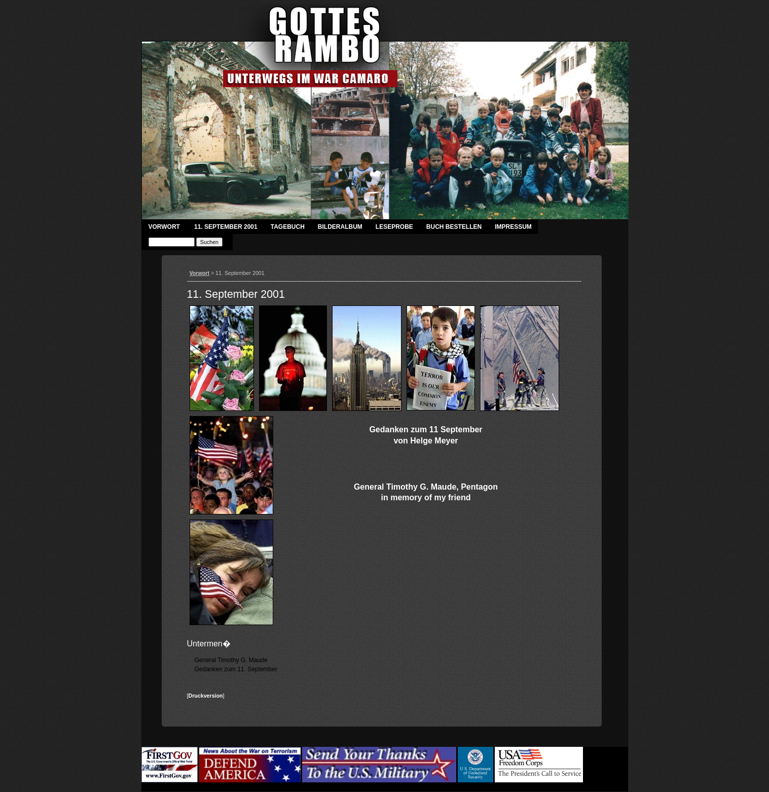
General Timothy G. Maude (231, 660)
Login (591, 780)
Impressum (513, 226)
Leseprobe (394, 226)
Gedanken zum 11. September (236, 669)
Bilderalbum (340, 226)
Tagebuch (288, 226)
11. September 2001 (226, 226)
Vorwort (164, 226)
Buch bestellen (454, 226)
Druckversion (205, 696)
